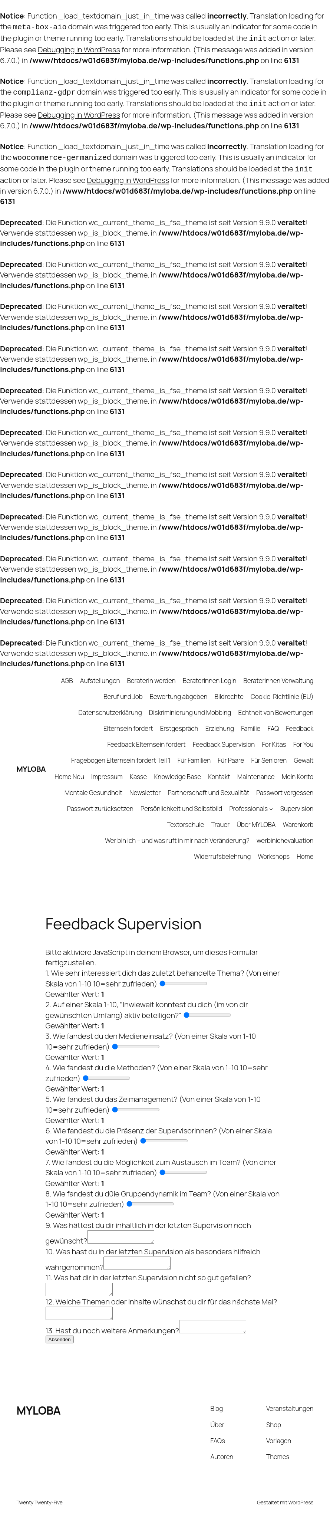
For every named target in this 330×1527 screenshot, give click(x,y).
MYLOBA (31, 762)
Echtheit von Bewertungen (275, 706)
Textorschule (185, 818)
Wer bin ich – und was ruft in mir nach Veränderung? (177, 834)
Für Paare (231, 753)
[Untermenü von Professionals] (271, 802)
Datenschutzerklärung (110, 706)
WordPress (301, 1506)
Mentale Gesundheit (93, 786)
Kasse (138, 770)
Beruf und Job (122, 690)
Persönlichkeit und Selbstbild (181, 802)
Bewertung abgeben (179, 690)
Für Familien (194, 753)
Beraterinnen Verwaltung (278, 674)
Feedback (299, 721)
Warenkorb (298, 818)
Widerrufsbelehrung (222, 849)
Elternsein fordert (128, 721)
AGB (67, 674)
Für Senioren (269, 753)
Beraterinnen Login (210, 674)
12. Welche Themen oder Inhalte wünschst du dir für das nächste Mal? (161, 1301)
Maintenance (256, 770)
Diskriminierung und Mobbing (190, 706)
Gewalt (303, 753)
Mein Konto (298, 770)
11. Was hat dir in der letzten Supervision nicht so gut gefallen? (148, 1275)
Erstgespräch (179, 721)
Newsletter (145, 786)
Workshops (274, 849)
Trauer (220, 818)
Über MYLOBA (256, 818)
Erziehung (219, 721)
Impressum (107, 770)
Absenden (60, 1344)
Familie (250, 721)
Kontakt (219, 770)
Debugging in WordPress (79, 47)
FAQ (273, 721)
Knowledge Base (177, 770)
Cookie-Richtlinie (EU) (282, 690)
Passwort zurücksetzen (100, 802)
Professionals (248, 802)
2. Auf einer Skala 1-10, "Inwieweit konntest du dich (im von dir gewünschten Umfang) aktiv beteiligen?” (147, 1002)
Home (305, 849)
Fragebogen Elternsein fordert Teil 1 (121, 753)
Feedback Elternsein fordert (147, 737)
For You (303, 737)
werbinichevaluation (285, 834)
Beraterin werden (151, 674)
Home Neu (69, 770)
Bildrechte (229, 690)
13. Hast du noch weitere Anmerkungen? (112, 1335)
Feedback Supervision (224, 737)
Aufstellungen (100, 674)
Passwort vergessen (284, 786)
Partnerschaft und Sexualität (208, 786)
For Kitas (274, 737)
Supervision (297, 802)
